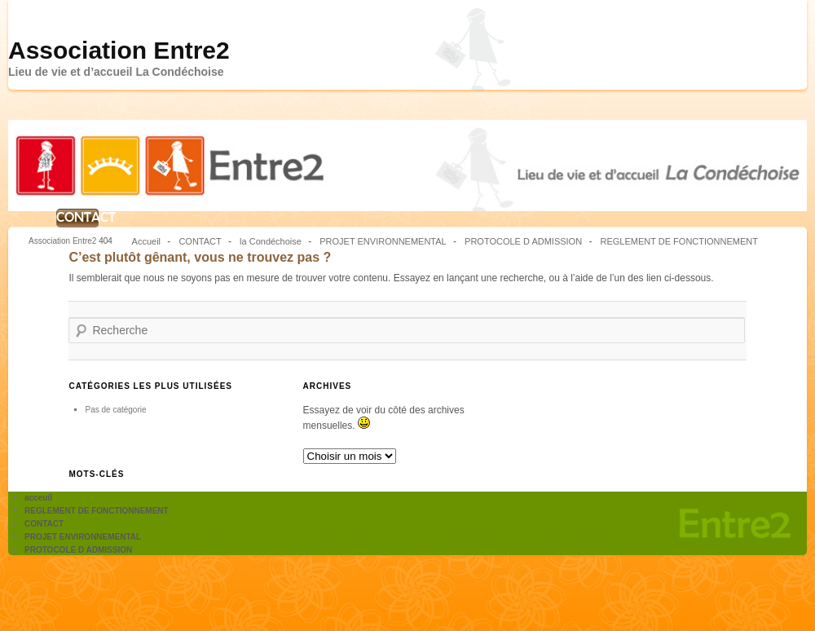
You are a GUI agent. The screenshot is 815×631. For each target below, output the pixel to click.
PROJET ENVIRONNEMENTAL (382, 241)
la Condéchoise (271, 241)
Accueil (146, 241)
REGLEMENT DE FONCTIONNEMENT (679, 241)
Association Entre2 (119, 50)
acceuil (38, 497)
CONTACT (77, 217)
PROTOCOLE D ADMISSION (523, 241)
